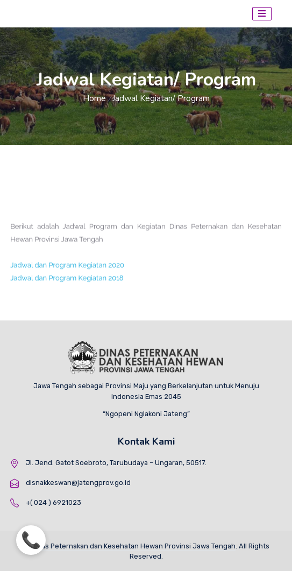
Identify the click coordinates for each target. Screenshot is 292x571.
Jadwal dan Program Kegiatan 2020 (67, 269)
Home (94, 98)
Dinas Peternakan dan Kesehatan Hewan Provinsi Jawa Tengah (133, 546)
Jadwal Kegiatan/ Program (161, 98)
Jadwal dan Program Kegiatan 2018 (66, 282)
